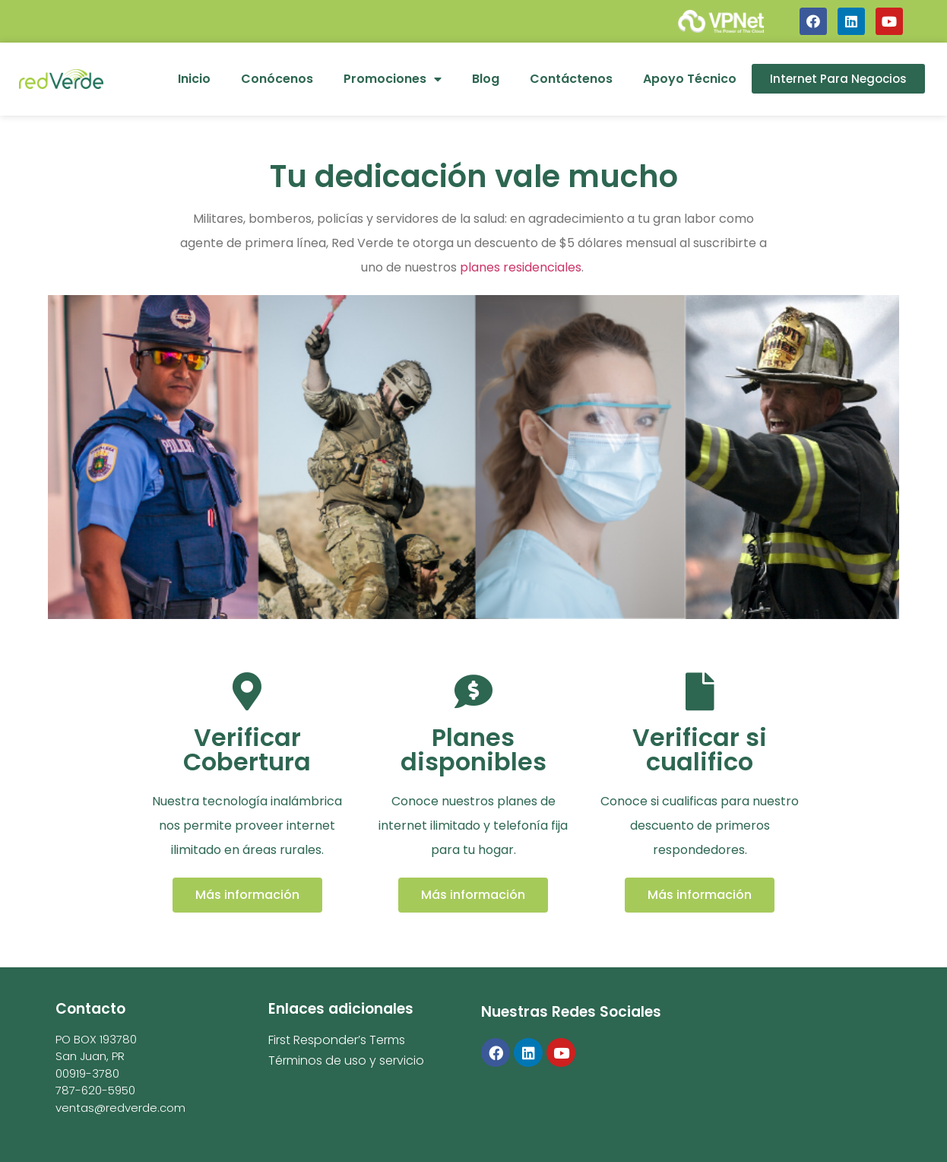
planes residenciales (520, 267)
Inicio (194, 78)
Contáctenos (571, 78)
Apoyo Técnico (689, 78)
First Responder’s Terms (336, 1040)
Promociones (393, 79)
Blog (485, 78)
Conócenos (277, 78)
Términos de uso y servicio (346, 1060)
